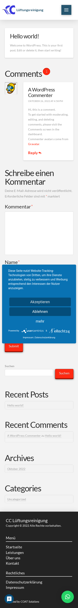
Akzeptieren (40, 302)
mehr (40, 321)
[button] (67, 597)
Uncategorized (16, 499)
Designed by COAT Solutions (22, 601)
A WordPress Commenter (41, 92)
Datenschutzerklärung (45, 337)
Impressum (28, 337)
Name (12, 262)
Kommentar (19, 206)
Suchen (9, 366)
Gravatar (33, 144)
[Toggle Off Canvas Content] (66, 10)
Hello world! (15, 405)
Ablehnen (40, 311)
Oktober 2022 (16, 469)
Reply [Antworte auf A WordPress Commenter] (34, 152)
